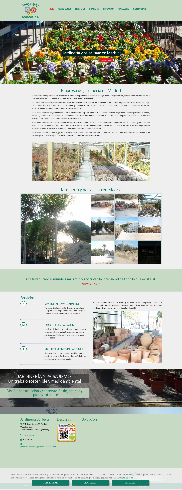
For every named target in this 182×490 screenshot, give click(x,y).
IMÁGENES (94, 9)
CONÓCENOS (64, 9)
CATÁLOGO (123, 9)
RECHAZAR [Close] (90, 482)
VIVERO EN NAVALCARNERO (62, 303)
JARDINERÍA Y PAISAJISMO (61, 324)
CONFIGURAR (50, 482)
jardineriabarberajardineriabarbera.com (38, 446)
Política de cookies (126, 477)
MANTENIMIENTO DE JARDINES (64, 349)
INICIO (51, 9)
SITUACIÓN (108, 9)
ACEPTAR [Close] (130, 482)
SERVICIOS (80, 9)
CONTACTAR (139, 9)
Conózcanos (152, 60)
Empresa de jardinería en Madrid (91, 90)
